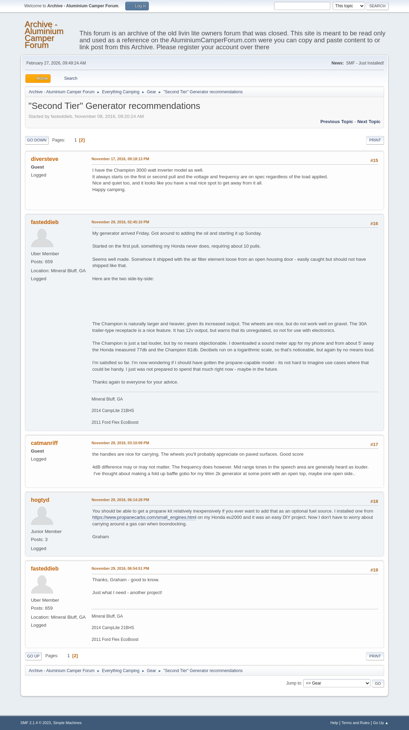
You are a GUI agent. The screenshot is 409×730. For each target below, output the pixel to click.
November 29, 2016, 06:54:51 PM (120, 568)
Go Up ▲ (381, 723)
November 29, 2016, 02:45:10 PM (120, 222)
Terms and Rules (356, 723)
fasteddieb (45, 222)
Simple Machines (67, 723)
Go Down (36, 140)
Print (375, 140)
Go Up (33, 656)
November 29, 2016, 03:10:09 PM (120, 443)
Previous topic (336, 121)
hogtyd (40, 500)
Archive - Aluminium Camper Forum (44, 34)
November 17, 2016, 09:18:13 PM (120, 159)
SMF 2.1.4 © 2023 (35, 723)
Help (334, 723)
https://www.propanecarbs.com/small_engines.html (144, 517)
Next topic (369, 121)
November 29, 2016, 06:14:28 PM (120, 500)
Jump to (293, 683)
